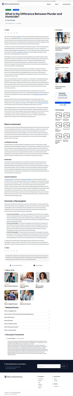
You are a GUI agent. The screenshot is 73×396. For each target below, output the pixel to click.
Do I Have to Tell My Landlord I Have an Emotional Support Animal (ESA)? (62, 48)
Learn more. (54, 1)
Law (37, 284)
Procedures (40, 378)
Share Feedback (38, 265)
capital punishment (26, 179)
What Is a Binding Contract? (24, 286)
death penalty (9, 179)
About (55, 378)
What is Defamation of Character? (58, 130)
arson (24, 102)
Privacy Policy (6, 394)
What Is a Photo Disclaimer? (11, 286)
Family (21, 302)
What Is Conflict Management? (40, 286)
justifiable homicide (21, 52)
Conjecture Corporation (16, 392)
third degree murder (38, 94)
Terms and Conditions (13, 394)
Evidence (40, 384)
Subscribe (62, 102)
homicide (17, 36)
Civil (5, 302)
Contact (56, 380)
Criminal (39, 380)
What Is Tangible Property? (11, 304)
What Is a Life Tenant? (25, 304)
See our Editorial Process (16, 265)
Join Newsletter (67, 4)
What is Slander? (66, 129)
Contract (7, 284)
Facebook (56, 386)
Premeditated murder (43, 102)
